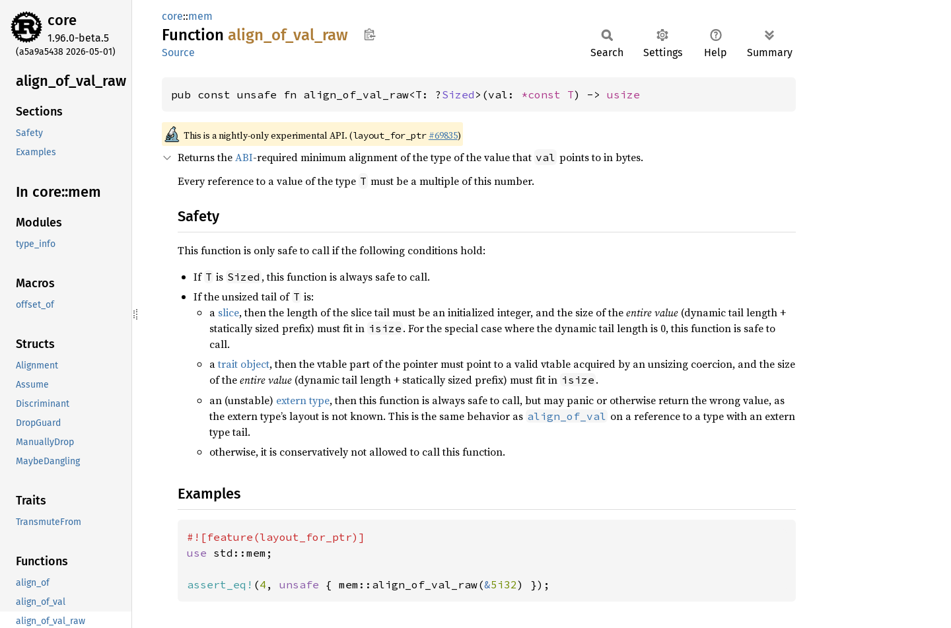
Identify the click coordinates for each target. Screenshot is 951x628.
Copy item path (369, 34)
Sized (458, 94)
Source (178, 52)
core (62, 20)
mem (200, 16)
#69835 (443, 135)
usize (623, 94)
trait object (243, 364)
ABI (244, 157)
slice (228, 312)
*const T (547, 94)
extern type (303, 400)
